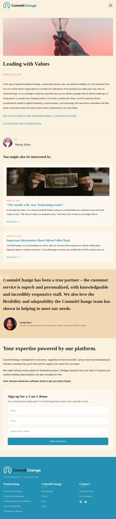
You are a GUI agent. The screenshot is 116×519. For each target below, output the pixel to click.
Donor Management (12, 506)
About (44, 506)
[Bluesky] (85, 501)
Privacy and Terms (31, 477)
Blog (43, 501)
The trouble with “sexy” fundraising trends (22, 123)
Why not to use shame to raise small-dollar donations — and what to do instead (39, 115)
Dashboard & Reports (13, 511)
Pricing (44, 496)
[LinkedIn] (80, 501)
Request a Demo (86, 491)
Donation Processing (12, 491)
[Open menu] (110, 5)
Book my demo (58, 441)
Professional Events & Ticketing (17, 501)
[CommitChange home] (20, 5)
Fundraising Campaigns (14, 496)
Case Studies (47, 491)
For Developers (86, 496)
